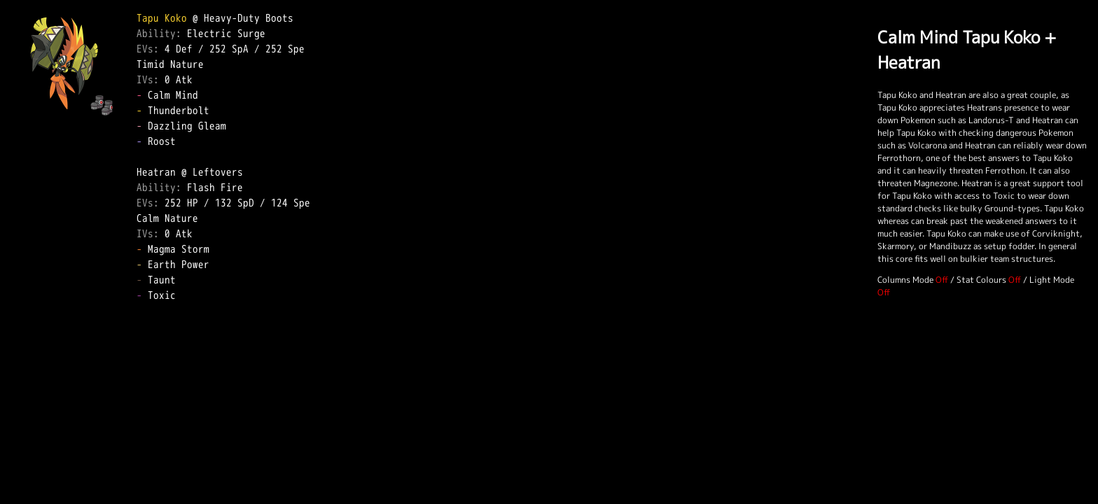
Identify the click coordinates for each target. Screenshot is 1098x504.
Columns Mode (905, 280)
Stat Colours (981, 280)
